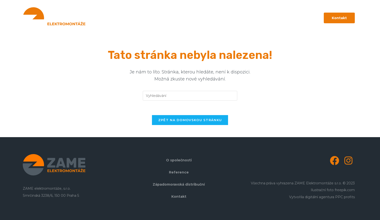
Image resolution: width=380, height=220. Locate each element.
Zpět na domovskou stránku (190, 120)
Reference (179, 172)
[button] (339, 18)
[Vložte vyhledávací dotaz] (190, 96)
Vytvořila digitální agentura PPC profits (322, 197)
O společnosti (179, 160)
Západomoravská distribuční (179, 184)
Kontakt (178, 196)
